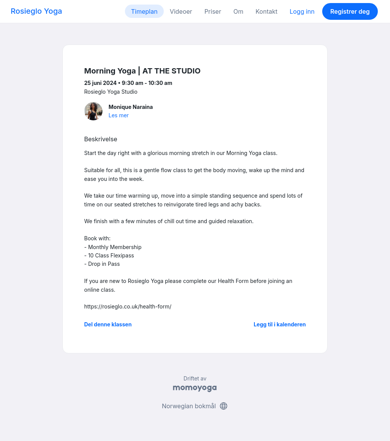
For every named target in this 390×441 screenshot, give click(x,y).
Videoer (181, 11)
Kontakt (266, 11)
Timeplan (144, 11)
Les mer (119, 115)
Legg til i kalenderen (280, 324)
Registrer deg (350, 11)
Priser (213, 11)
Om (238, 11)
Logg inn (302, 11)
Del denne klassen (108, 324)
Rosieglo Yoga (36, 11)
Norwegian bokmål (195, 406)
